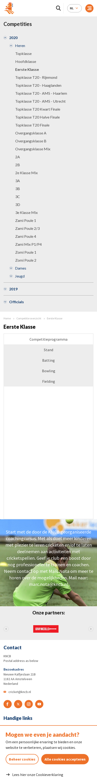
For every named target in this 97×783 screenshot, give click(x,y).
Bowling (48, 370)
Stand (48, 349)
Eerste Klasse (27, 69)
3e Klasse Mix (26, 212)
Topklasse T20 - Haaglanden (38, 85)
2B (17, 164)
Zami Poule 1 (25, 220)
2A (17, 157)
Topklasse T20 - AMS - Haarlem (41, 93)
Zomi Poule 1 (25, 252)
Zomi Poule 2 (25, 260)
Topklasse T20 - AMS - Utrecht (40, 101)
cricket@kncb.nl (19, 692)
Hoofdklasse (25, 61)
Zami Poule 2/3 (27, 228)
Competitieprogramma (48, 339)
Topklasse (23, 53)
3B (17, 188)
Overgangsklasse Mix (32, 149)
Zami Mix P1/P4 (28, 244)
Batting (48, 360)
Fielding (48, 381)
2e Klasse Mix (26, 172)
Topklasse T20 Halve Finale (37, 117)
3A (17, 180)
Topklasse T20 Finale (32, 125)
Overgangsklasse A (30, 133)
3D (17, 204)
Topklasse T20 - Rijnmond (36, 77)
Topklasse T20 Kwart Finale (37, 109)
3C (17, 196)
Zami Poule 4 (25, 236)
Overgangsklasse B (30, 141)
